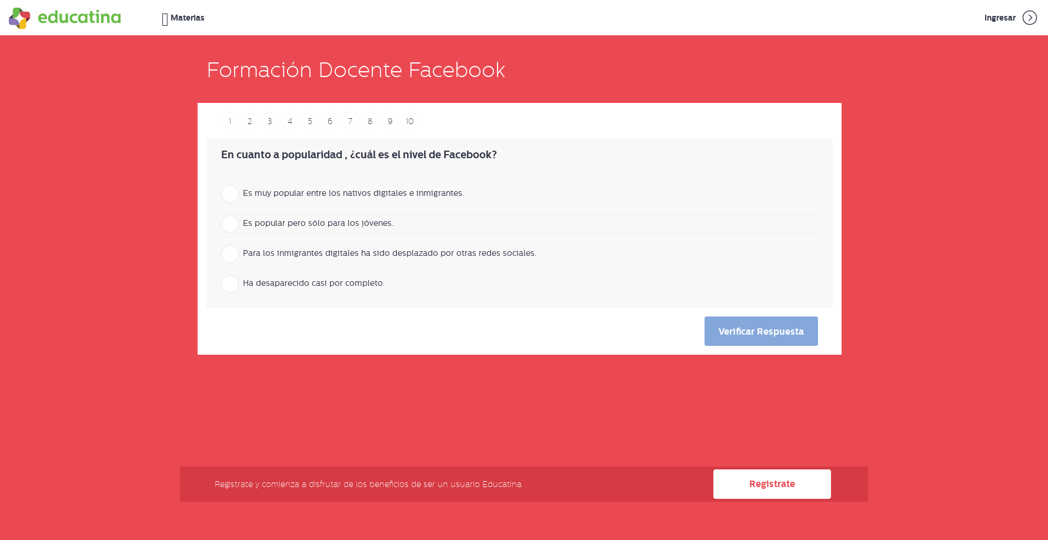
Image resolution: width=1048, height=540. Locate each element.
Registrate (772, 483)
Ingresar (1011, 17)
